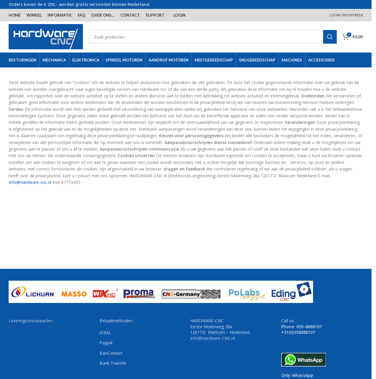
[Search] (213, 37)
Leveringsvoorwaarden (31, 320)
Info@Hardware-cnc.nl (30, 182)
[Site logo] (46, 36)
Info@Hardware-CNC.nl (212, 338)
